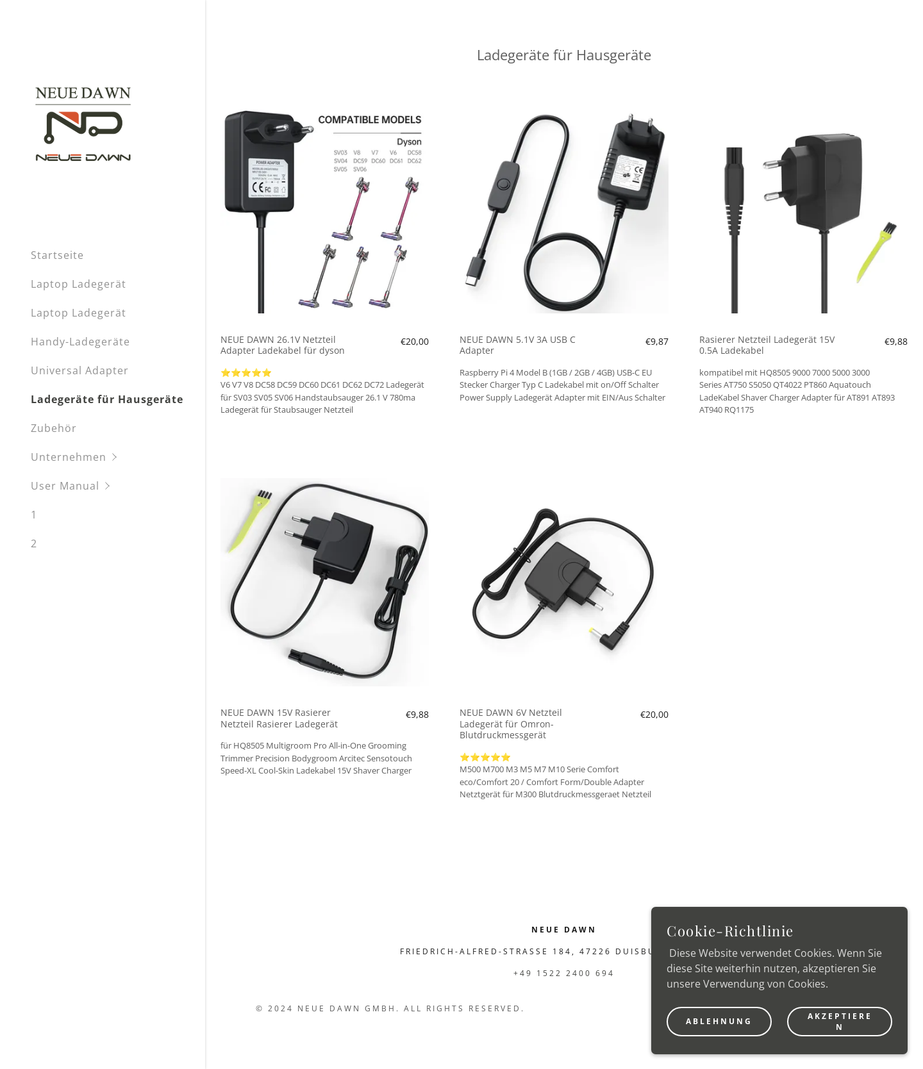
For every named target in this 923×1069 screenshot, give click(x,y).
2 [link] (34, 543)
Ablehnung (719, 1021)
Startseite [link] (57, 255)
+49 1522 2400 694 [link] (564, 973)
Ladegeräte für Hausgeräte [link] (107, 399)
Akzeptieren (840, 1021)
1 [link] (34, 515)
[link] (83, 123)
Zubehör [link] (54, 428)
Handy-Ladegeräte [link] (80, 342)
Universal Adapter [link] (80, 370)
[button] (118, 457)
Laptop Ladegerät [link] (78, 284)
